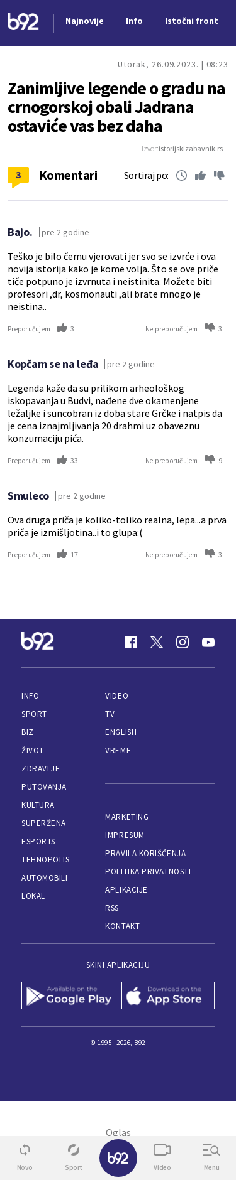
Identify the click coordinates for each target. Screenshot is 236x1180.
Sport (34, 714)
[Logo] (23, 23)
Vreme (118, 750)
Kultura (38, 805)
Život (32, 750)
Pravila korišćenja (145, 853)
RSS (112, 908)
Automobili (44, 877)
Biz (27, 732)
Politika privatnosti (148, 871)
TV (110, 714)
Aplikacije (126, 889)
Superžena (43, 823)
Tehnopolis (45, 859)
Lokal (33, 896)
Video (116, 695)
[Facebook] (131, 642)
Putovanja (44, 786)
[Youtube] (208, 642)
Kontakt (122, 926)
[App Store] (168, 997)
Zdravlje (40, 768)
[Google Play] (68, 997)
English (121, 732)
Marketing (127, 817)
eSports (38, 841)
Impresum (124, 835)
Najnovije (84, 20)
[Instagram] (182, 642)
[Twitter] (156, 642)
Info (30, 695)
